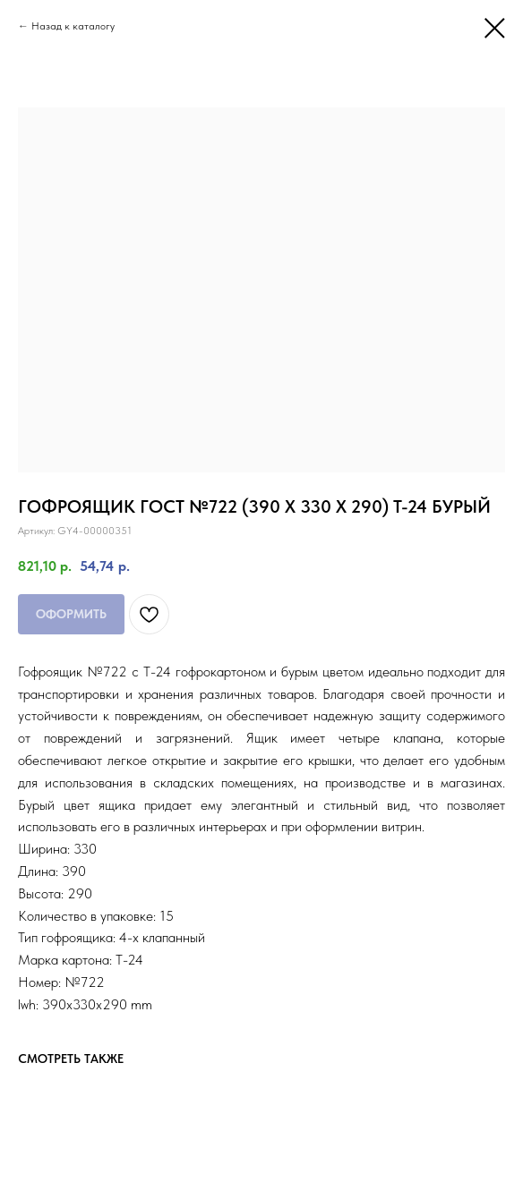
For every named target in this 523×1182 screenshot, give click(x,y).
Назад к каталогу (73, 26)
